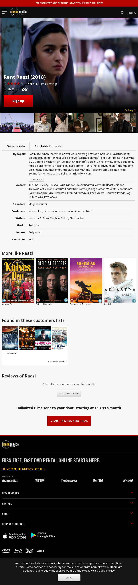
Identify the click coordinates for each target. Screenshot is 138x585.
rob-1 (63, 361)
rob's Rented (10, 353)
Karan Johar (66, 211)
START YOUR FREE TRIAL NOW (69, 3)
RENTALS (67, 503)
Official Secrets (44, 304)
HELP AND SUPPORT (67, 524)
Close (69, 577)
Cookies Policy (106, 570)
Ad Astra (108, 304)
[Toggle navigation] (6, 11)
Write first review (69, 393)
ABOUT (67, 514)
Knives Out (7, 304)
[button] (121, 12)
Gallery (130, 110)
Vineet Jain (35, 211)
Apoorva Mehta (84, 211)
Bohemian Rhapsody (82, 304)
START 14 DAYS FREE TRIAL (69, 421)
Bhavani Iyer (77, 218)
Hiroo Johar (51, 211)
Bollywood (35, 232)
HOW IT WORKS (67, 493)
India (32, 239)
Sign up (18, 101)
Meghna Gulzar (59, 218)
